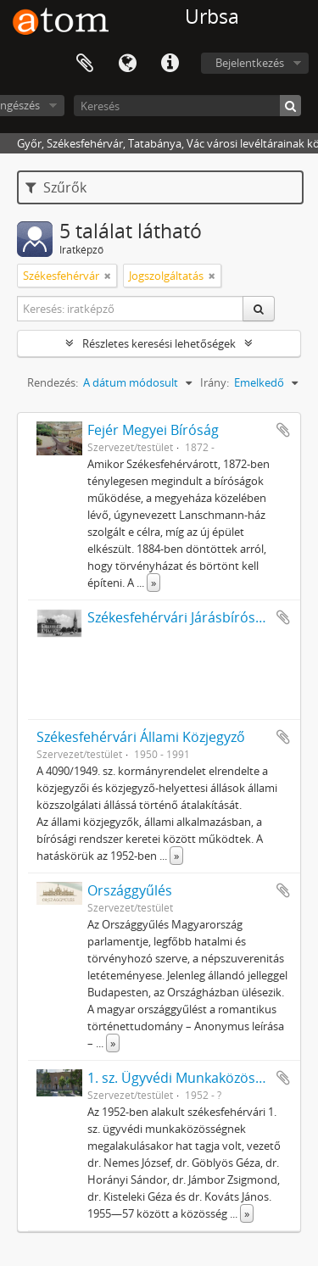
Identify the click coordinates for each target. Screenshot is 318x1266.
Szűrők (55, 187)
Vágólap (85, 63)
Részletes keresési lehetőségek (159, 343)
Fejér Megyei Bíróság (153, 430)
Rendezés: (52, 382)
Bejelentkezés (249, 62)
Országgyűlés (129, 890)
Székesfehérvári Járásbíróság (179, 617)
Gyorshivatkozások (169, 63)
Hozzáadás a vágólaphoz (283, 429)
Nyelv (127, 63)
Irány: (214, 382)
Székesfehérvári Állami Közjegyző (140, 737)
